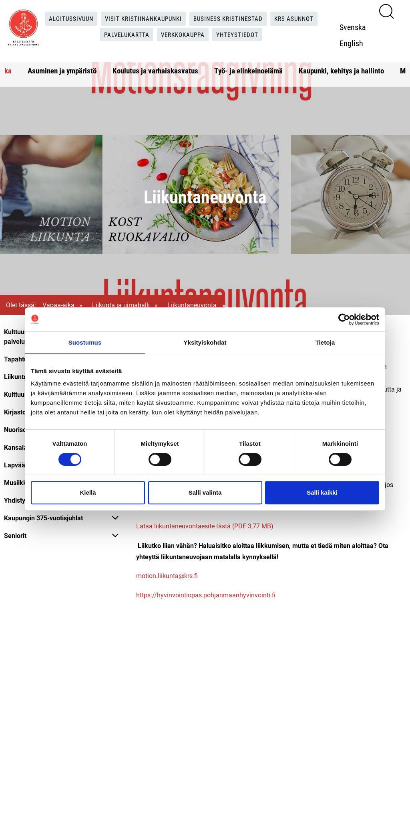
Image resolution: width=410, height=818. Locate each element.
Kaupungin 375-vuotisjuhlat (43, 518)
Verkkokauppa (184, 34)
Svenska (355, 27)
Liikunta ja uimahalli (121, 304)
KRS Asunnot (300, 18)
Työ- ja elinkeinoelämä (248, 70)
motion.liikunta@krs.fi (167, 576)
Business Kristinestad (230, 18)
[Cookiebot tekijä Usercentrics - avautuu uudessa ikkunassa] (344, 319)
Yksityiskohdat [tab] (204, 342)
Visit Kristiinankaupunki (142, 18)
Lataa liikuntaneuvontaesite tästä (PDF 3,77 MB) (204, 526)
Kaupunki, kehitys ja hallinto (341, 70)
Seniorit (15, 535)
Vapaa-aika (58, 304)
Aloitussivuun (65, 18)
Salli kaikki (322, 492)
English (354, 43)
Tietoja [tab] (325, 342)
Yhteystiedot (241, 34)
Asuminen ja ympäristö (62, 70)
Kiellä (88, 492)
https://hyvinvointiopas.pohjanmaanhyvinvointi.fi (205, 595)
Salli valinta (205, 492)
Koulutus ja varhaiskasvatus (155, 70)
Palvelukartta (124, 34)
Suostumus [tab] (85, 342)
